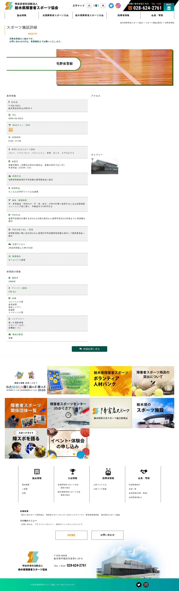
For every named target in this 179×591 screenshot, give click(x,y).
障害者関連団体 (92, 515)
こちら (14, 192)
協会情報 (21, 15)
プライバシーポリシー (44, 524)
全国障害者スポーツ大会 (56, 15)
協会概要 (26, 485)
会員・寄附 (157, 15)
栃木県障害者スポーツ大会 (89, 15)
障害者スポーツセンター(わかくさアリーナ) (65, 515)
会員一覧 (132, 489)
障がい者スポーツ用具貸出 (32, 515)
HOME (71, 535)
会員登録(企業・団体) (138, 493)
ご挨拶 (25, 489)
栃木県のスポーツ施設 (110, 515)
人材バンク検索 (100, 489)
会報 (24, 493)
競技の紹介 (65, 488)
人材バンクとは (100, 485)
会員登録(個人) (135, 497)
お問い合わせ (27, 524)
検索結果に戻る (89, 349)
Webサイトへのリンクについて (69, 524)
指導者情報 (123, 15)
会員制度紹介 (134, 485)
